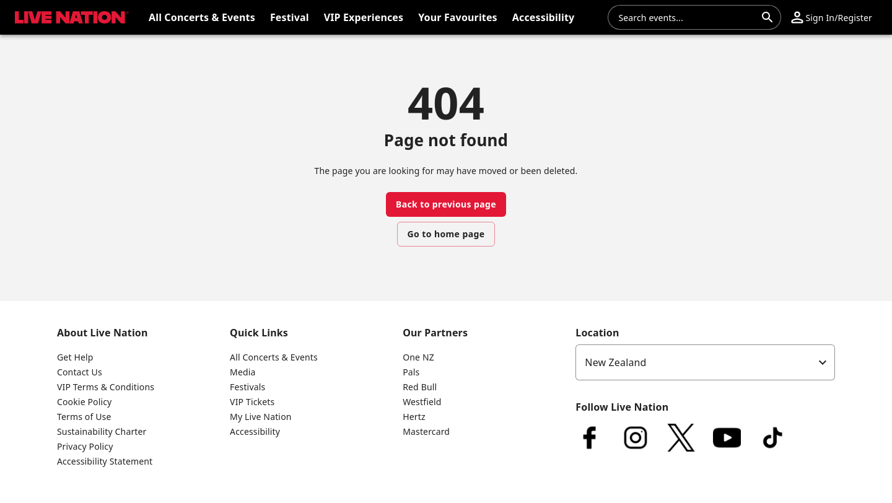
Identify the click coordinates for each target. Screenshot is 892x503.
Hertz (414, 416)
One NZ (418, 357)
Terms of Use (84, 416)
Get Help (75, 357)
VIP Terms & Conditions (105, 387)
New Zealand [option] (615, 362)
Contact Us (79, 372)
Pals (411, 372)
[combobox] (687, 17)
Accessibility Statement (104, 461)
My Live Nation (260, 416)
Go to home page (446, 234)
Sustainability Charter (102, 431)
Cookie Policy (84, 402)
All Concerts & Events (274, 357)
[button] (831, 17)
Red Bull (420, 387)
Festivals (247, 387)
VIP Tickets (252, 402)
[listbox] (705, 362)
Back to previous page (446, 204)
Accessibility (255, 431)
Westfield (422, 402)
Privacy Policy (85, 446)
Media (242, 372)
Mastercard (426, 431)
